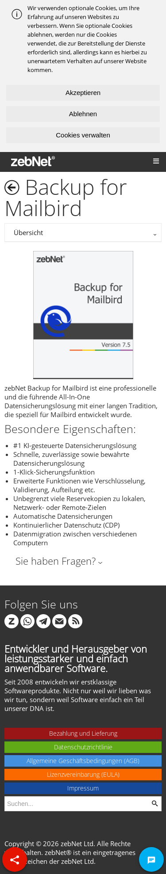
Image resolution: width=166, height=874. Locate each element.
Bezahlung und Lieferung (83, 733)
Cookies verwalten (83, 135)
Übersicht (28, 232)
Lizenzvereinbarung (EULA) (83, 774)
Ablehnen (83, 114)
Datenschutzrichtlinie (83, 747)
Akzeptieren (83, 92)
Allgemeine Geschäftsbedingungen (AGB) (83, 760)
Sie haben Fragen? (55, 560)
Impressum (83, 788)
